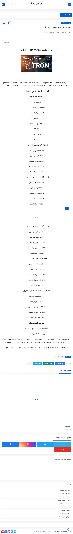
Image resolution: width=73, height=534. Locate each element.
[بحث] (3, 4)
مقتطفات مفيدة (65, 513)
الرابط (27, 329)
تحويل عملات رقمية (64, 500)
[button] (60, 363)
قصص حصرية (66, 510)
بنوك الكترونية (65, 497)
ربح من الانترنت (66, 23)
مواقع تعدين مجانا (64, 517)
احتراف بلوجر (66, 493)
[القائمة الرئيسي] (69, 4)
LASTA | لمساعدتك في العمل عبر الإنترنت (46, 531)
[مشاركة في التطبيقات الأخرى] (29, 363)
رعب (68, 507)
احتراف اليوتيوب (65, 490)
